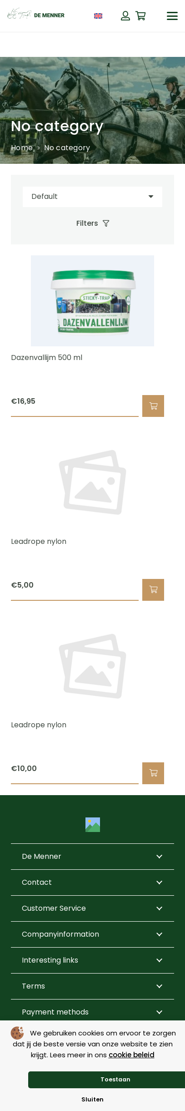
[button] (172, 15)
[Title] (92, 824)
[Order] (92, 197)
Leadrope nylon (38, 541)
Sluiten (92, 1099)
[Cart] (141, 16)
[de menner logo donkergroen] (36, 15)
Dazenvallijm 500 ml (46, 357)
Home (22, 147)
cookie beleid (132, 1055)
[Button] (125, 16)
